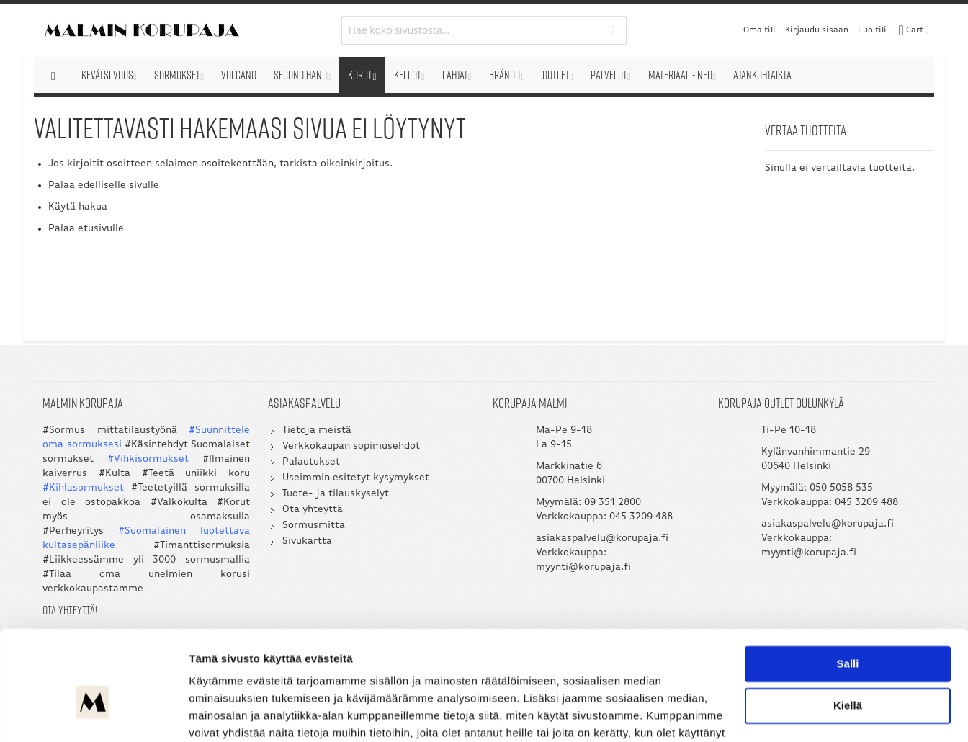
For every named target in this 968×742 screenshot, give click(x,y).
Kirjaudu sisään (816, 30)
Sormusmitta (313, 525)
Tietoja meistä (316, 430)
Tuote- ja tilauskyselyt (335, 493)
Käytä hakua (77, 207)
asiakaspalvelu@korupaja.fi (603, 538)
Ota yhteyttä (312, 509)
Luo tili (872, 30)
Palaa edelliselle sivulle (103, 185)
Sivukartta (307, 541)
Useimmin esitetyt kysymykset (355, 478)
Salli (848, 587)
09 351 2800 (613, 502)
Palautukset (311, 462)
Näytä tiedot (220, 713)
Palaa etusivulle (86, 228)
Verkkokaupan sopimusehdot (351, 446)
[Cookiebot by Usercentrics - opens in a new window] (93, 714)
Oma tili (759, 30)
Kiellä (847, 628)
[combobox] (484, 30)
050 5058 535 (841, 488)
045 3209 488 (641, 516)
